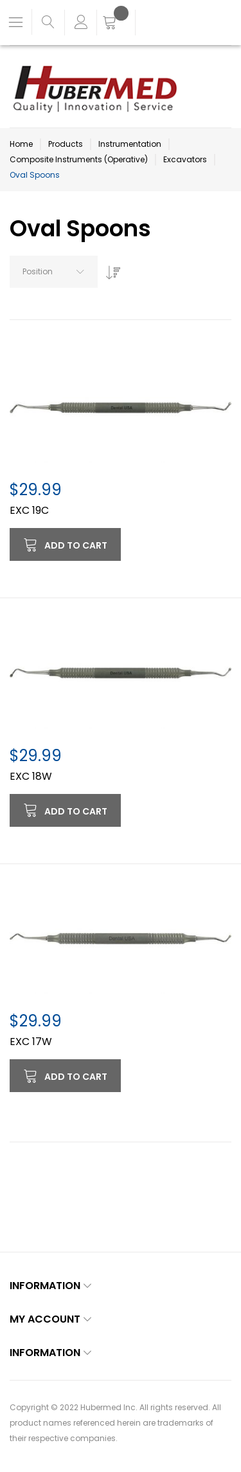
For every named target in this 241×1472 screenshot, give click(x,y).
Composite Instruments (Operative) (79, 159)
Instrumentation (129, 143)
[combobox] (54, 272)
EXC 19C (29, 510)
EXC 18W (31, 776)
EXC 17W (31, 1041)
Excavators (185, 159)
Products (65, 143)
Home (21, 143)
